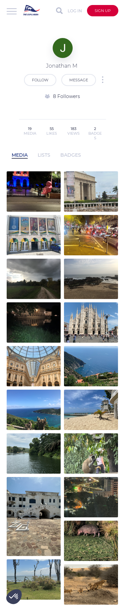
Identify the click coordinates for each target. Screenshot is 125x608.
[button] (14, 597)
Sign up (103, 10)
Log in (75, 10)
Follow (40, 80)
